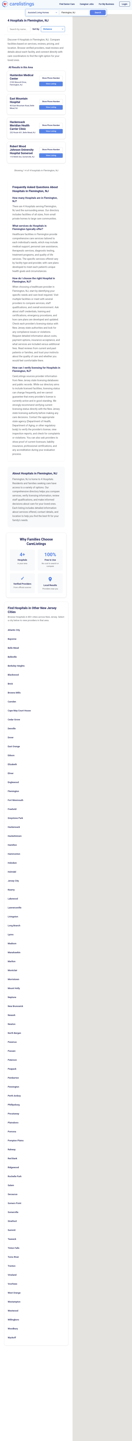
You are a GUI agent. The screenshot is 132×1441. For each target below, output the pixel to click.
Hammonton (14, 854)
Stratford (12, 1221)
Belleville (12, 657)
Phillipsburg (14, 1104)
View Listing (51, 84)
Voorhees (12, 1284)
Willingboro (13, 1319)
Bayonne (12, 639)
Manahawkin (14, 952)
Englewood (13, 782)
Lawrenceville (14, 907)
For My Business (106, 4)
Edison (11, 755)
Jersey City (13, 880)
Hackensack (14, 827)
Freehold (12, 809)
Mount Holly (14, 988)
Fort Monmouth (15, 800)
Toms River (13, 1257)
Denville (12, 728)
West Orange (14, 1292)
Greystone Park (15, 818)
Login (124, 4)
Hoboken (12, 863)
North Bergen (14, 1033)
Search (98, 12)
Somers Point (14, 1203)
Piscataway (13, 1113)
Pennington (13, 1086)
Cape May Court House (19, 710)
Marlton (11, 961)
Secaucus (13, 1194)
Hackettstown (14, 836)
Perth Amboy (14, 1095)
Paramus (12, 1042)
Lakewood (13, 898)
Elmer (11, 773)
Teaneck (12, 1239)
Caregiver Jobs (87, 4)
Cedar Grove (14, 719)
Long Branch (14, 925)
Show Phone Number (51, 78)
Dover (11, 737)
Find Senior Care (67, 4)
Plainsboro (13, 1122)
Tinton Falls (13, 1248)
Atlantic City (14, 630)
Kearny (11, 889)
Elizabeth (12, 764)
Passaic (12, 1051)
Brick (10, 683)
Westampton (14, 1301)
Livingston (13, 916)
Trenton (11, 1266)
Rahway (11, 1149)
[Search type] (42, 12)
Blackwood (13, 674)
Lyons (11, 934)
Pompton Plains (16, 1140)
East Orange (14, 746)
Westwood (13, 1310)
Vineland (12, 1275)
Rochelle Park (14, 1176)
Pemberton (13, 1078)
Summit (11, 1230)
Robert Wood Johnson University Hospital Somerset (22, 150)
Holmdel (12, 872)
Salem (11, 1185)
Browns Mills (14, 692)
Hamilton (12, 845)
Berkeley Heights (16, 666)
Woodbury (13, 1328)
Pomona (12, 1131)
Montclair (12, 970)
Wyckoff (12, 1337)
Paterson (12, 1060)
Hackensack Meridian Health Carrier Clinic (20, 125)
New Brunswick (15, 1006)
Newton (11, 1024)
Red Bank (12, 1158)
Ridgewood (13, 1167)
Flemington (13, 791)
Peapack (12, 1069)
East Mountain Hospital (19, 100)
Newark (11, 1015)
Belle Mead (13, 648)
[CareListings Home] (23, 4)
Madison (12, 943)
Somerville (13, 1212)
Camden (12, 701)
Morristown (13, 979)
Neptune (12, 997)
